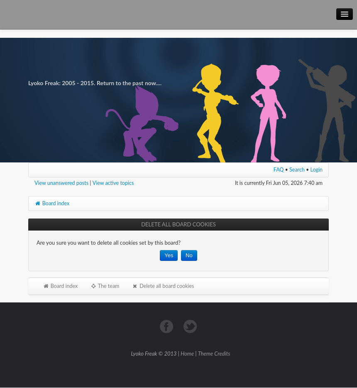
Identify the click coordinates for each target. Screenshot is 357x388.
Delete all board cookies (163, 286)
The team (104, 286)
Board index (51, 203)
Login (317, 170)
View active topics (113, 183)
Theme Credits (214, 353)
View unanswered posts (61, 183)
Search (297, 170)
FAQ (279, 170)
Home (187, 353)
